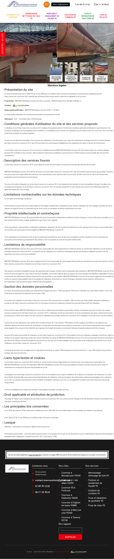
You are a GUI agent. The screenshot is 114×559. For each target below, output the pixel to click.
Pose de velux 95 (103, 16)
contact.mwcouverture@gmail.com (53, 480)
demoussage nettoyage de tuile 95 (31, 16)
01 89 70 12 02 (83, 4)
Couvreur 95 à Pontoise (13, 16)
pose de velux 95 (35, 455)
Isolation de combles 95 (70, 16)
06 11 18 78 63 (102, 4)
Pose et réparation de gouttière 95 (87, 16)
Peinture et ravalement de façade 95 (52, 16)
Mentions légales (61, 552)
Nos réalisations (60, 4)
